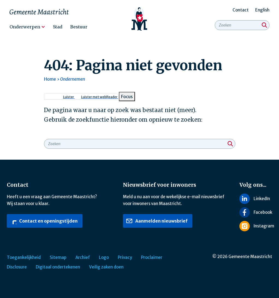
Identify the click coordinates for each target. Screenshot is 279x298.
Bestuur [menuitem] (78, 27)
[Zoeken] (264, 25)
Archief (82, 257)
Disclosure (17, 267)
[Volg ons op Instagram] (255, 226)
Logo (104, 257)
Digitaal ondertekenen (58, 267)
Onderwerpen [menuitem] (25, 27)
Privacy (125, 257)
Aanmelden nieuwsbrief (156, 221)
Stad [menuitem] (57, 27)
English (262, 10)
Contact (241, 10)
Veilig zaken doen (106, 267)
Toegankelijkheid (24, 257)
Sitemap (58, 257)
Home (50, 79)
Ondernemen (72, 79)
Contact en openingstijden (44, 221)
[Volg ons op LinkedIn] (255, 198)
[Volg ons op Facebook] (255, 212)
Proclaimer (151, 257)
